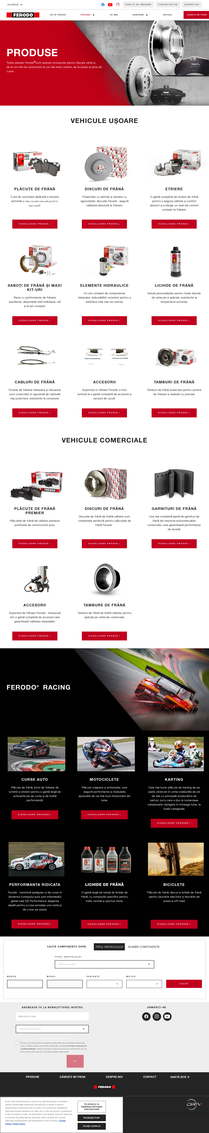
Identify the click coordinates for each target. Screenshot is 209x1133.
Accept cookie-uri (91, 1126)
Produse (84, 15)
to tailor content (53, 1059)
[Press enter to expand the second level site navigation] (92, 15)
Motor (131, 996)
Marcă (11, 996)
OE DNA (111, 15)
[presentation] (41, 1081)
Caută (184, 1004)
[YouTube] (110, 5)
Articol (163, 15)
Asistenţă (134, 15)
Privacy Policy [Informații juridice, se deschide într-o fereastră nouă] (18, 1124)
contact (150, 1097)
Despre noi (191, 4)
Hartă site (180, 1097)
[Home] (25, 15)
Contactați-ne (168, 4)
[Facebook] (103, 5)
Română (13, 4)
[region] (61, 1115)
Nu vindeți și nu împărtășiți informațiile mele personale (91, 1107)
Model (51, 996)
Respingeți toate (92, 1117)
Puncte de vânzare (138, 4)
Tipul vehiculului (68, 977)
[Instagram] (118, 5)
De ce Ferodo (57, 15)
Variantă (93, 996)
